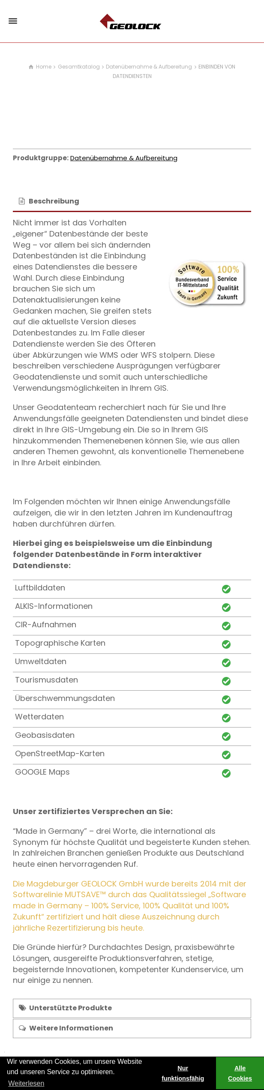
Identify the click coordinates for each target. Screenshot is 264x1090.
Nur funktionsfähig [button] (183, 1073)
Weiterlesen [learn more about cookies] (26, 1083)
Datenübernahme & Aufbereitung (123, 157)
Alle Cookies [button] (240, 1073)
